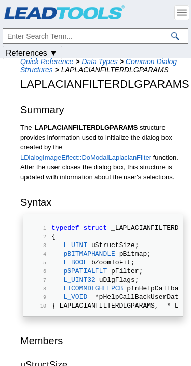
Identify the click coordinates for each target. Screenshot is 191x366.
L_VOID (75, 310)
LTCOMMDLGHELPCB (93, 299)
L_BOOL (75, 269)
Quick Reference (46, 61)
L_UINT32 (79, 289)
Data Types (99, 61)
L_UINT (75, 249)
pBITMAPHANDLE (89, 259)
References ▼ (32, 53)
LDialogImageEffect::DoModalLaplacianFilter (85, 157)
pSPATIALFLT (85, 279)
